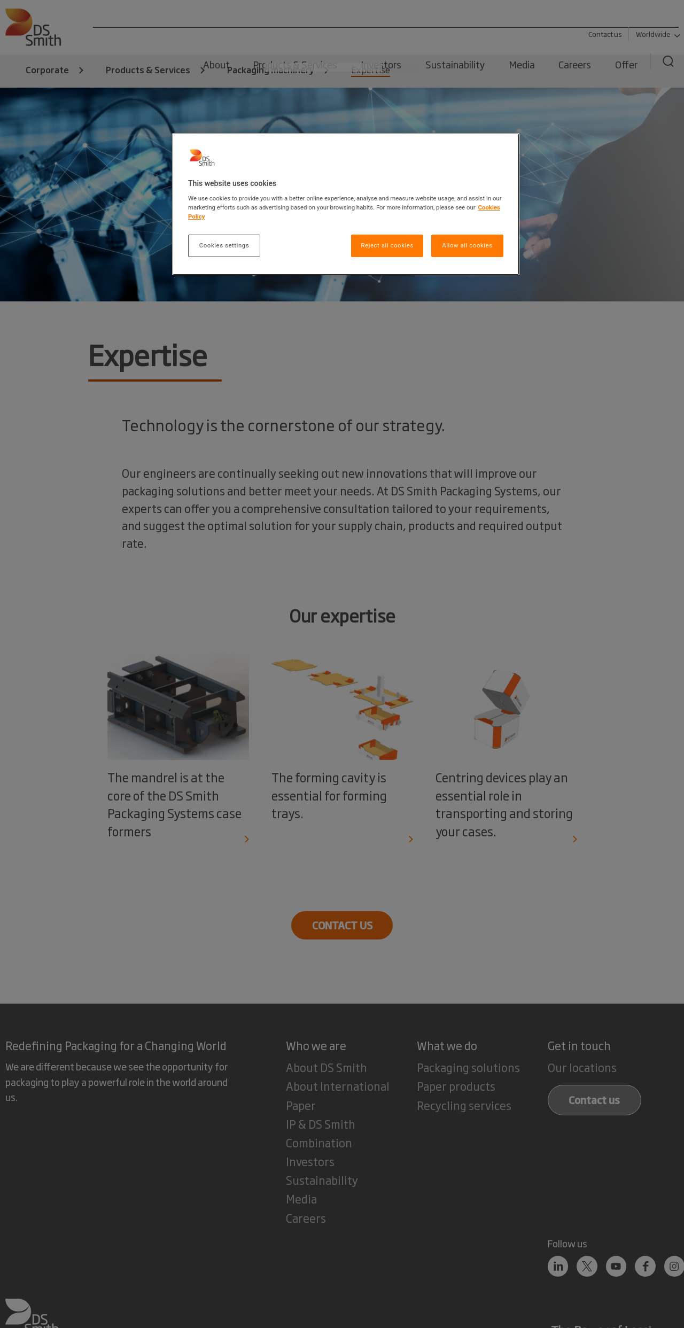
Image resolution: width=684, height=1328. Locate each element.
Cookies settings (224, 245)
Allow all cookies (467, 245)
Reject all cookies (387, 245)
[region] (345, 204)
